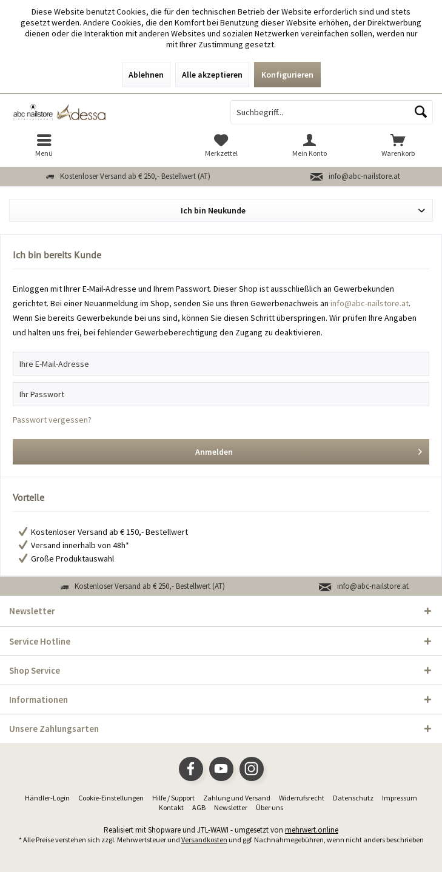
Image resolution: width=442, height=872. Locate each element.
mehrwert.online (311, 830)
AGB (199, 807)
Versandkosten (204, 839)
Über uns (269, 807)
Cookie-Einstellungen (111, 797)
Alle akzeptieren (212, 74)
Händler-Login (47, 797)
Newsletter (230, 807)
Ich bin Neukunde (213, 210)
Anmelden (309, 449)
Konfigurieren (287, 74)
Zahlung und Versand (236, 797)
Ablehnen (146, 74)
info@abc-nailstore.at (364, 176)
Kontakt (171, 807)
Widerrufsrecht (301, 797)
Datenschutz (353, 797)
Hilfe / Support (173, 797)
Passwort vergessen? (52, 419)
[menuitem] (44, 145)
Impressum (399, 797)
